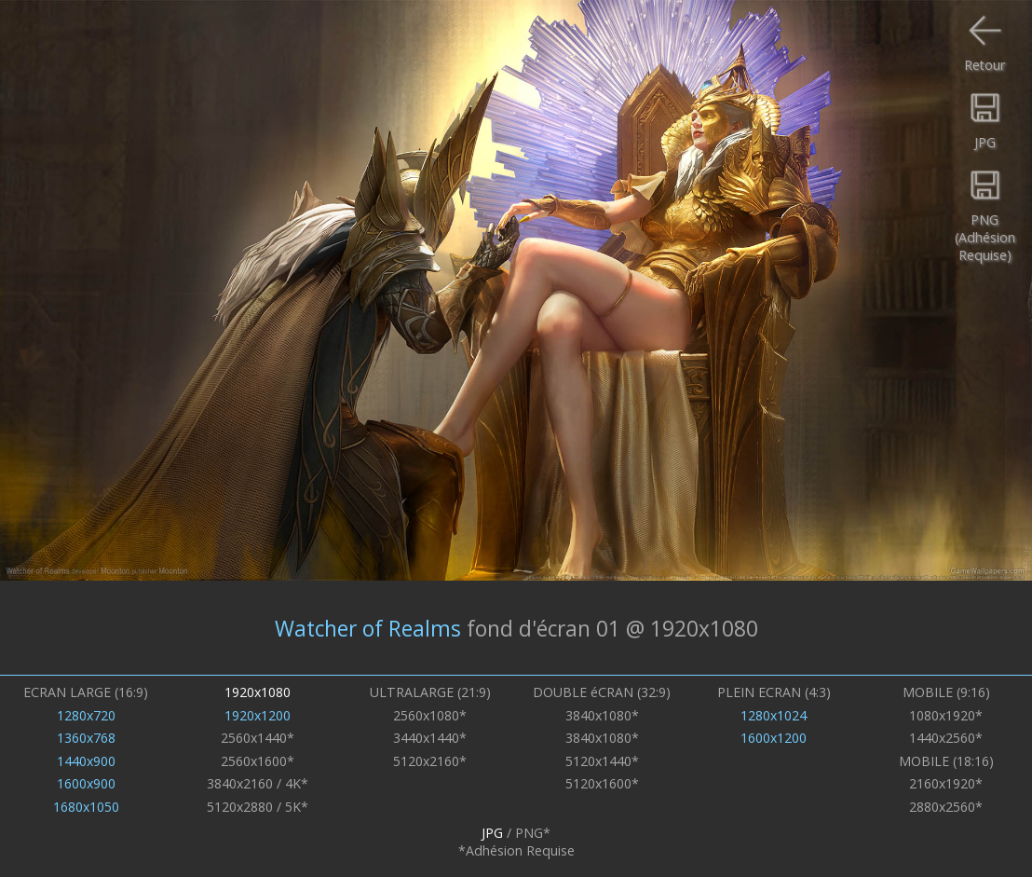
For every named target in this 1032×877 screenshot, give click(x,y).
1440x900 (86, 761)
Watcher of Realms (368, 627)
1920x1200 (257, 715)
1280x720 (86, 715)
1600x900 (86, 783)
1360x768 (86, 738)
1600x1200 (773, 738)
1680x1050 (86, 806)
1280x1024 (773, 715)
